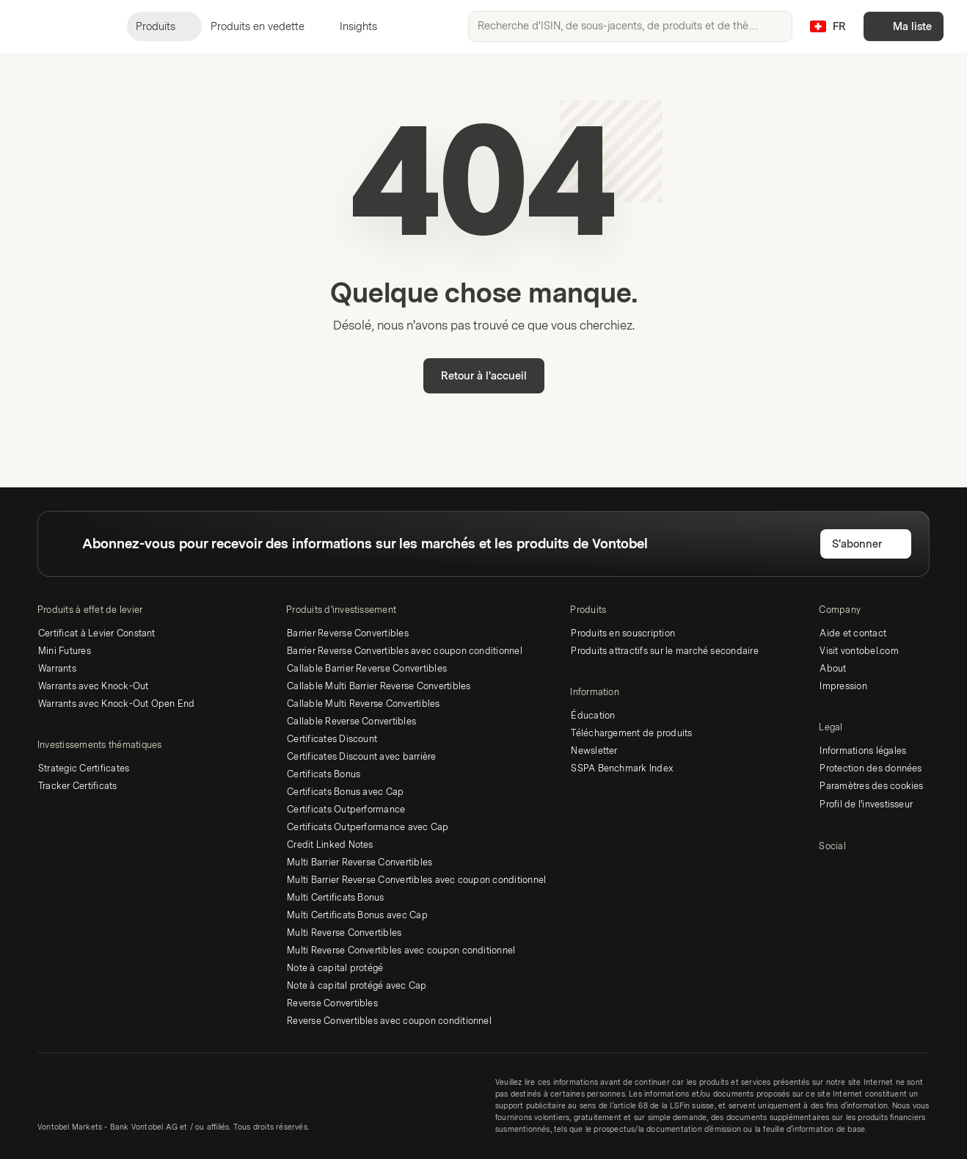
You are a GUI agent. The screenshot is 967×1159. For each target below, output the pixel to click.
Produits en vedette (266, 27)
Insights (367, 27)
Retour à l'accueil (484, 376)
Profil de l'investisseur (866, 804)
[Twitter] (855, 872)
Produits (164, 27)
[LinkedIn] (829, 872)
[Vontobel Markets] (63, 26)
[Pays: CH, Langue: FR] (827, 26)
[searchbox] (630, 26)
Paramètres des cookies (871, 786)
